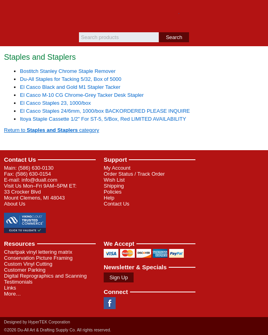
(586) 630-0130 (35, 168)
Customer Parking (24, 270)
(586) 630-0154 (33, 174)
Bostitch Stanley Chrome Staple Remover (68, 71)
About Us (14, 204)
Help (109, 198)
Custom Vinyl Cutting (28, 264)
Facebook (110, 303)
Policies (113, 192)
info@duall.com (39, 180)
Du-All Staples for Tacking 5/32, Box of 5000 (70, 79)
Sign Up (118, 277)
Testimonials (18, 282)
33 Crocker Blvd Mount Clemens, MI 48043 (34, 195)
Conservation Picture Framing (38, 258)
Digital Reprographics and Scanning (45, 276)
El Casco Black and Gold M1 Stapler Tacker (70, 87)
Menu (10, 13)
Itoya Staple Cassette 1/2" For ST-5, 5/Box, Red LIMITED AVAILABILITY (103, 119)
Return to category (51, 130)
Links (10, 288)
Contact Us (20, 159)
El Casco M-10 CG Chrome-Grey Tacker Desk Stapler (82, 95)
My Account (117, 168)
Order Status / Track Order (134, 174)
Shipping (114, 186)
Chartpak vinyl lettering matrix (38, 252)
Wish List (114, 180)
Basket (258, 13)
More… (12, 294)
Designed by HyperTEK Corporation (37, 322)
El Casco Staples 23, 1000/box (55, 103)
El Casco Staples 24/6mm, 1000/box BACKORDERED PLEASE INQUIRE (105, 111)
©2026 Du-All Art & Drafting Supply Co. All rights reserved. (57, 330)
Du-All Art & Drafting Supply (134, 16)
